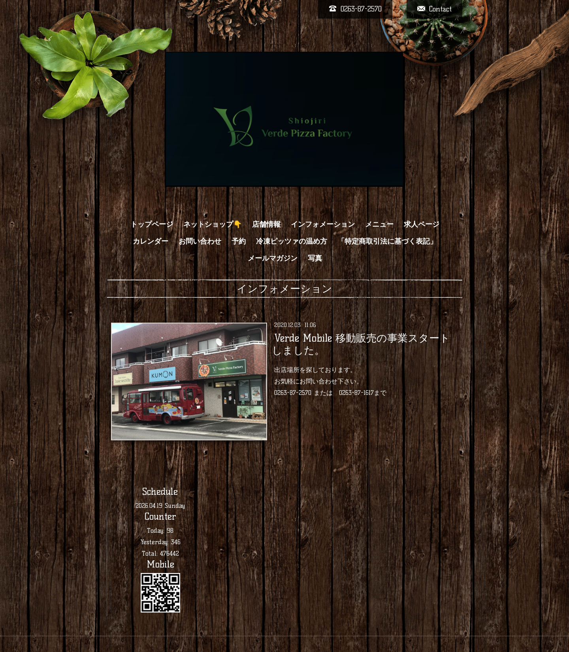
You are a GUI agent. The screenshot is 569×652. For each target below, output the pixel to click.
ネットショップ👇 (212, 224)
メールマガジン (273, 258)
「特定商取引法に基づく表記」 (387, 241)
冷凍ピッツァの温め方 (291, 241)
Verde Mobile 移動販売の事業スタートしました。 (361, 344)
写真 (315, 258)
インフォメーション (323, 224)
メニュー (379, 224)
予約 (239, 241)
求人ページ (421, 224)
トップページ (151, 224)
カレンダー (150, 241)
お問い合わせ (200, 241)
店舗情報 (266, 224)
